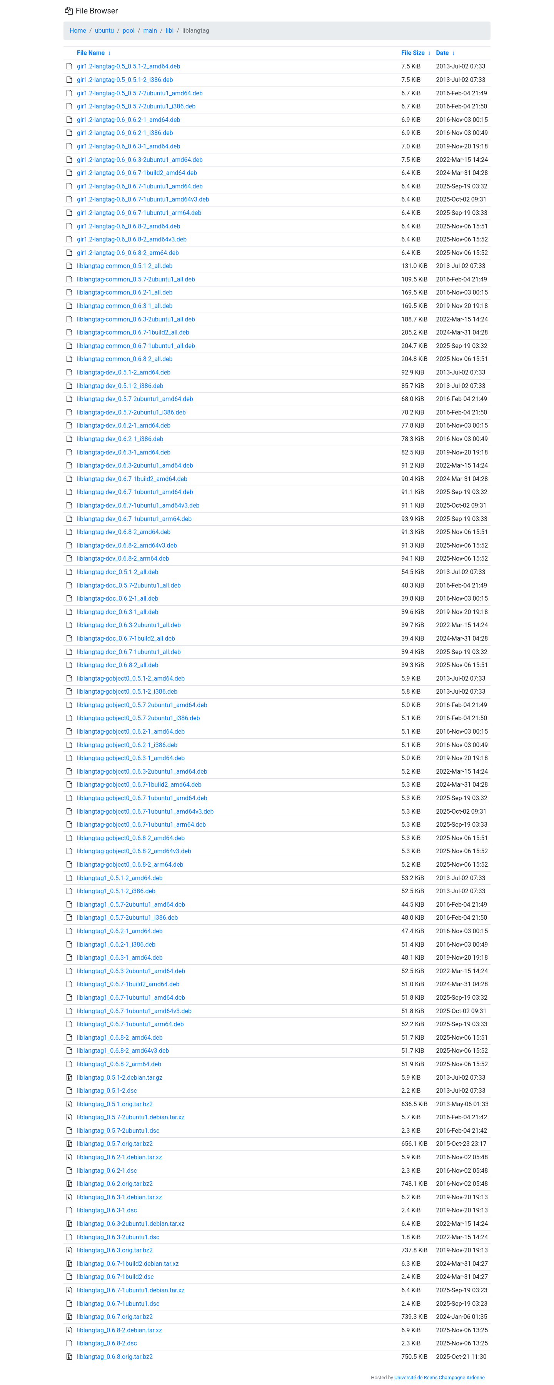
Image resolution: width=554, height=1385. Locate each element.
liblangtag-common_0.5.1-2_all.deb (125, 266)
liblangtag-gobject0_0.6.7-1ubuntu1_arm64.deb (141, 824)
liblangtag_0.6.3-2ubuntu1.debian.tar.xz (131, 1223)
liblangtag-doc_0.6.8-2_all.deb (118, 665)
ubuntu (104, 30)
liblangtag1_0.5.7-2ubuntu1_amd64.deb (131, 904)
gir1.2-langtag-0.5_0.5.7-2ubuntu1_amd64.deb (140, 93)
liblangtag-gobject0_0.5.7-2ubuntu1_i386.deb (138, 718)
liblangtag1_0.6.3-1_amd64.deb (120, 957)
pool (129, 30)
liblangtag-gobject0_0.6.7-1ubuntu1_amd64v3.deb (145, 811)
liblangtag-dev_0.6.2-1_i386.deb (120, 439)
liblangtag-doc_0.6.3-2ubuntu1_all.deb (129, 625)
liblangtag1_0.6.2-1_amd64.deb (120, 931)
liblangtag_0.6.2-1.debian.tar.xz (119, 1157)
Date (442, 53)
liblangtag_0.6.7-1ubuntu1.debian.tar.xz (131, 1290)
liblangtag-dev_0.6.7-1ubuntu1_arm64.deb (134, 519)
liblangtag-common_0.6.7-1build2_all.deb (133, 332)
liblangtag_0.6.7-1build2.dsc (115, 1276)
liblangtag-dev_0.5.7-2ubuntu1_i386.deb (131, 412)
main (150, 30)
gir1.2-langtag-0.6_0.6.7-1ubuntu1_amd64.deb (140, 186)
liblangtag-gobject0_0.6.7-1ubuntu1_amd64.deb (142, 798)
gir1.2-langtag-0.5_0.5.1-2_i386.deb (125, 79)
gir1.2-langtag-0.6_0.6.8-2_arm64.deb (128, 252)
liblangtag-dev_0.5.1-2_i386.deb (120, 386)
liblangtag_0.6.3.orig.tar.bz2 (115, 1250)
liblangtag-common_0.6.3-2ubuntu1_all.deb (136, 319)
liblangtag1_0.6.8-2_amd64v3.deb (123, 1050)
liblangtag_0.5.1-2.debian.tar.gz (119, 1077)
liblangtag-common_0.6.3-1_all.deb (125, 306)
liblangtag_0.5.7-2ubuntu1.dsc (118, 1130)
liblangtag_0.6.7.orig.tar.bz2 (115, 1316)
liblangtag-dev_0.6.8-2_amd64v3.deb (127, 545)
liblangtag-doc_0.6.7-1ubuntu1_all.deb (129, 652)
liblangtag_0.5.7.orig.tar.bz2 (115, 1143)
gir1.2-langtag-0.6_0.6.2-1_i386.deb (125, 133)
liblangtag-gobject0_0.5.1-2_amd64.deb (131, 678)
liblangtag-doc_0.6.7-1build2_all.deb (126, 638)
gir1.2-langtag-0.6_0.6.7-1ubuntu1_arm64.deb (139, 212)
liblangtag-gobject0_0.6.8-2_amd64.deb (131, 838)
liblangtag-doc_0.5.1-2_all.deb (118, 572)
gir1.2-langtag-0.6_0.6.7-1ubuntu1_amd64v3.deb (143, 199)
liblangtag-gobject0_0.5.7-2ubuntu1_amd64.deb (142, 705)
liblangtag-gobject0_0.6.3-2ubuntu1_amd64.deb (142, 771)
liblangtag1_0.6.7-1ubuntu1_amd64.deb (131, 997)
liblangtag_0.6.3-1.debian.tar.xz (119, 1197)
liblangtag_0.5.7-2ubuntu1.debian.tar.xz (131, 1117)
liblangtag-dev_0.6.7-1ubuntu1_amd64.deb (135, 492)
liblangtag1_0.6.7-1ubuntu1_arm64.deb (130, 1024)
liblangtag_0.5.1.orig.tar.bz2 (115, 1104)
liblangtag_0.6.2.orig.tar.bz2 (115, 1183)
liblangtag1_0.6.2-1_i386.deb (116, 944)
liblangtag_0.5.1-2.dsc (107, 1090)
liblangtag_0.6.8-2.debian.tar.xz (119, 1330)
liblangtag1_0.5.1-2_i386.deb (116, 891)
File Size (413, 53)
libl (170, 30)
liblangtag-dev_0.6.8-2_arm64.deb (123, 558)
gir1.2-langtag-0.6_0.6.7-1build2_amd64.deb (137, 172)
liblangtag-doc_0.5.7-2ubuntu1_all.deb (129, 585)
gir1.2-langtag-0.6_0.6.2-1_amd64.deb (128, 119)
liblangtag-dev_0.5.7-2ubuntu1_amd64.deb (135, 399)
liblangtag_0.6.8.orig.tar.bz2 (115, 1356)
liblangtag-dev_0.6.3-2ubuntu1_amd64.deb (135, 465)
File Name (91, 53)
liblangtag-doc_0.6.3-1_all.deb (118, 612)
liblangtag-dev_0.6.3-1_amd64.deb (123, 452)
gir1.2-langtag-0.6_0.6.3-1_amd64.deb (128, 146)
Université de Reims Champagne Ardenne (439, 1377)
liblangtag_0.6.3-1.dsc (107, 1210)
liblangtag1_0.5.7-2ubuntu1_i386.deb (127, 917)
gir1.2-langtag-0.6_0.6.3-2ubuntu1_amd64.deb (140, 159)
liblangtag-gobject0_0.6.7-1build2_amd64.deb (139, 784)
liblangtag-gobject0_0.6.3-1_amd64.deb (131, 758)
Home (78, 30)
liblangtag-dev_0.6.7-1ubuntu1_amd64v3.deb (138, 505)
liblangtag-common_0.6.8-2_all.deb (125, 359)
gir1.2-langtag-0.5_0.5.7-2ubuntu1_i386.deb (136, 106)
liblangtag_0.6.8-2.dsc (107, 1343)
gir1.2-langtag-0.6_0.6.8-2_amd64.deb (128, 226)
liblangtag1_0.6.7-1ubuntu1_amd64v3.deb (134, 1011)
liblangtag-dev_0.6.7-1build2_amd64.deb (132, 479)
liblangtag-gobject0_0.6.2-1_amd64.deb (131, 731)
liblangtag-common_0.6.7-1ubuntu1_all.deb (136, 346)
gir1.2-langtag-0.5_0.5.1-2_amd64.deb (128, 66)
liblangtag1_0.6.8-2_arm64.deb (119, 1064)
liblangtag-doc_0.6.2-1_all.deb (118, 598)
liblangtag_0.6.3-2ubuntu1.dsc (118, 1237)
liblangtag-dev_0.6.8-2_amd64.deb (123, 532)
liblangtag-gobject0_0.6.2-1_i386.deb (127, 745)
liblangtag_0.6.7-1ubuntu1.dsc (118, 1303)
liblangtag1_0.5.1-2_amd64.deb (120, 878)
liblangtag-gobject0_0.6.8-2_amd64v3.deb (134, 851)
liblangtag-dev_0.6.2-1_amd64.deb (123, 425)
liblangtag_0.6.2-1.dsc (107, 1170)
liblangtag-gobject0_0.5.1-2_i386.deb (127, 691)
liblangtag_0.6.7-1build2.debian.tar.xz (128, 1263)
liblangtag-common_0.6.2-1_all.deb (125, 292)
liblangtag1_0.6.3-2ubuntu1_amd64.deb (131, 971)
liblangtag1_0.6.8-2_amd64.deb (120, 1037)
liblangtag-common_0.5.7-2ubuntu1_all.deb (136, 279)
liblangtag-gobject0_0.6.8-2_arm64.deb (130, 864)
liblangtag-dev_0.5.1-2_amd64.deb (123, 372)
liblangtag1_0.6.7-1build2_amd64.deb (128, 984)
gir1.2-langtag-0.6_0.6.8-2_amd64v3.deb (132, 239)
